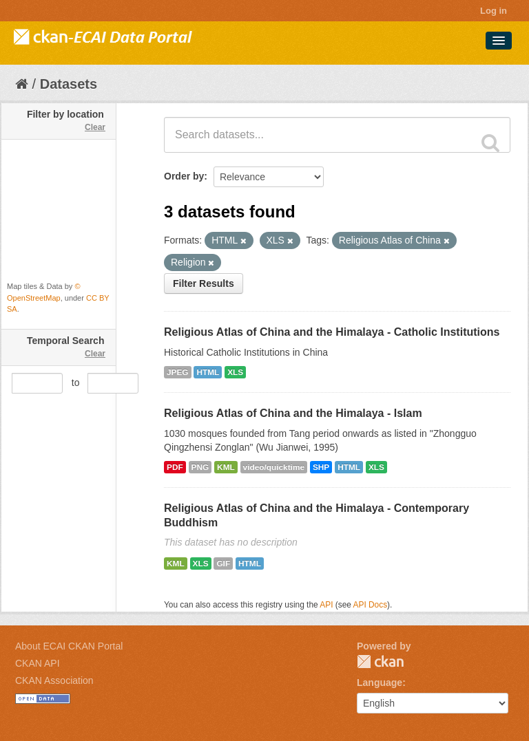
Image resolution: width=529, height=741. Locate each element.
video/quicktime (273, 467)
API (326, 605)
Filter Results (203, 283)
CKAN (380, 661)
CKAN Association (54, 680)
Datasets (68, 84)
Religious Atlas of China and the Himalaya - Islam (293, 413)
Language (379, 682)
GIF (223, 563)
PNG (200, 467)
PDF (175, 467)
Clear (95, 127)
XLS (235, 372)
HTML (207, 372)
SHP (321, 467)
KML (226, 467)
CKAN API (37, 663)
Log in (493, 11)
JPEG (178, 372)
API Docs (370, 605)
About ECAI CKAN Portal (69, 646)
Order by (184, 176)
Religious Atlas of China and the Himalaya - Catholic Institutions (331, 332)
